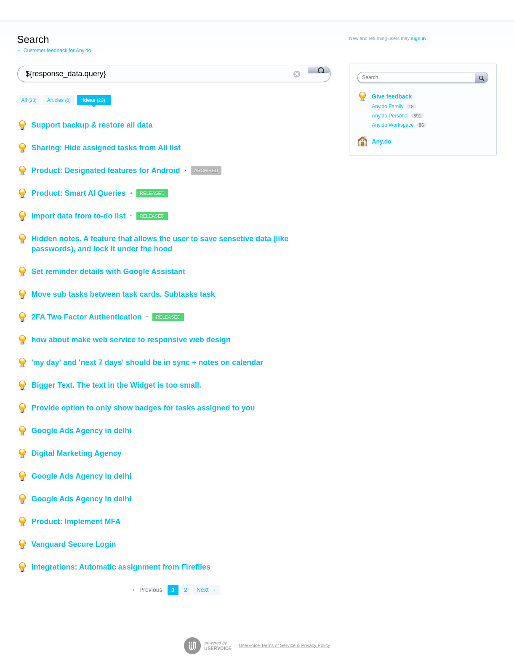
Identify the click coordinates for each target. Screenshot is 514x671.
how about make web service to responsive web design (131, 340)
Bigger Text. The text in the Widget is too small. (117, 385)
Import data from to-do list (80, 216)
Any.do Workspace (393, 125)
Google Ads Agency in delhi (82, 430)
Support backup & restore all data (92, 125)
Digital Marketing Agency (77, 453)
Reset (296, 74)
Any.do (381, 141)
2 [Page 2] (185, 589)
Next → (206, 589)
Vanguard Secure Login (74, 544)
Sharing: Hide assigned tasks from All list (106, 148)
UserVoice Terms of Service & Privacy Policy (284, 644)
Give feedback (392, 96)
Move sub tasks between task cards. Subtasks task (123, 294)
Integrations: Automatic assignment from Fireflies (121, 567)
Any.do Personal (391, 116)
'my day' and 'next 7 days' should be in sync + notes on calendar (148, 362)
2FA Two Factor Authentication (88, 317)
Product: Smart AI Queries (80, 193)
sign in (418, 38)
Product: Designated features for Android (107, 170)
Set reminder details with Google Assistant (108, 271)
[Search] (319, 69)
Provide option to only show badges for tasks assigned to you (143, 408)
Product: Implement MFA (76, 521)
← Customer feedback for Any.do (54, 50)
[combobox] (418, 77)
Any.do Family (388, 106)
